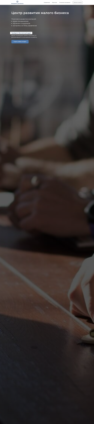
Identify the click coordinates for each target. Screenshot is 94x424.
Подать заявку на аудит (20, 41)
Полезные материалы (64, 2)
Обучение (54, 2)
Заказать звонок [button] (77, 2)
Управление (47, 2)
